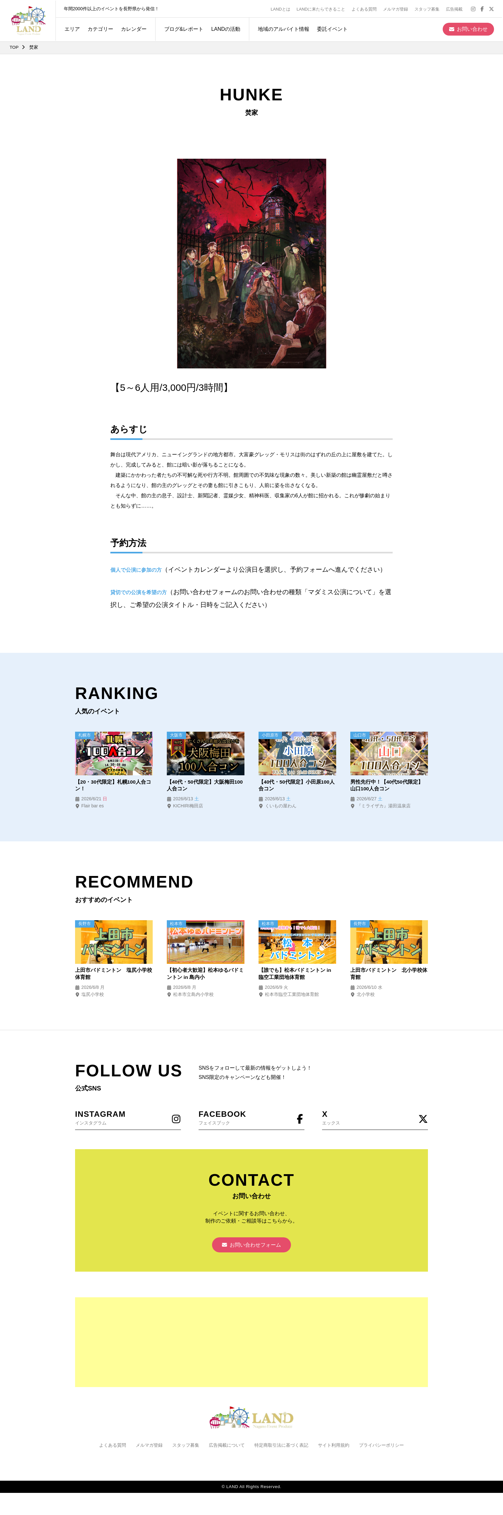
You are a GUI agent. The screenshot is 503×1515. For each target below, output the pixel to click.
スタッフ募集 (427, 8)
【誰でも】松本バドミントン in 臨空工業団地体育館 (295, 974)
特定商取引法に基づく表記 (281, 1447)
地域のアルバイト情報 (282, 28)
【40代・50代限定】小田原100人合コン (297, 785)
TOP (14, 47)
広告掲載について (227, 1447)
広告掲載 (455, 8)
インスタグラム (128, 1117)
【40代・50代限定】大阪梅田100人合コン (205, 785)
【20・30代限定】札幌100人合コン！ (113, 785)
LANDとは (281, 8)
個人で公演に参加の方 (136, 570)
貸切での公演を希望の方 (138, 592)
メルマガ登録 (396, 8)
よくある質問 (365, 8)
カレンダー (133, 28)
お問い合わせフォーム (251, 1246)
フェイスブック (251, 1117)
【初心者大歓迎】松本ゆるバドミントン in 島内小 (205, 974)
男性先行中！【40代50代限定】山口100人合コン (386, 785)
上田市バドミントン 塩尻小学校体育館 (113, 974)
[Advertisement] (251, 1344)
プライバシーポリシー (381, 1447)
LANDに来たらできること (321, 8)
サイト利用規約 (333, 1447)
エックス (375, 1117)
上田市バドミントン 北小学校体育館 (388, 974)
